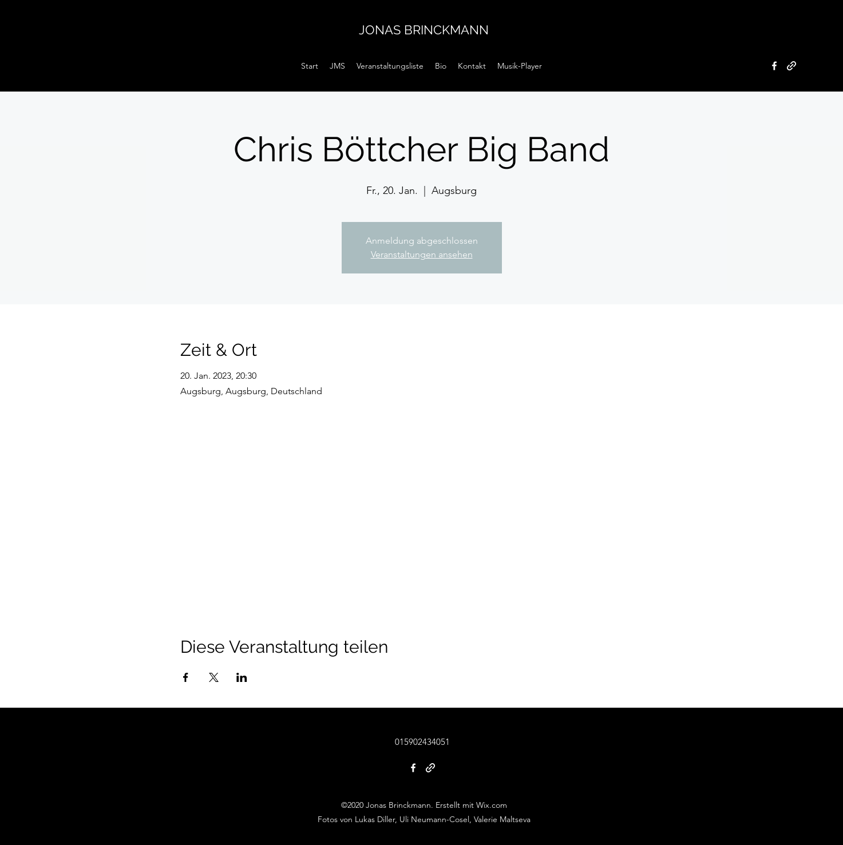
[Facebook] (774, 66)
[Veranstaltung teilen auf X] (213, 677)
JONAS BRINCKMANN (424, 29)
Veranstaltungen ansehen (422, 254)
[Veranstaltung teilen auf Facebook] (185, 677)
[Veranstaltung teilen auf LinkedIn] (241, 677)
